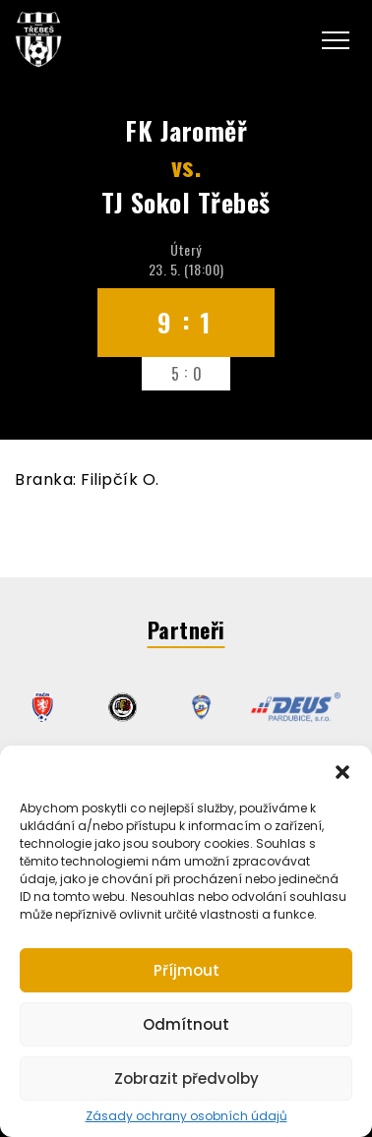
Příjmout (186, 970)
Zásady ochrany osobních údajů (186, 1116)
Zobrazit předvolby (186, 1078)
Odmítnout (186, 1024)
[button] (342, 770)
